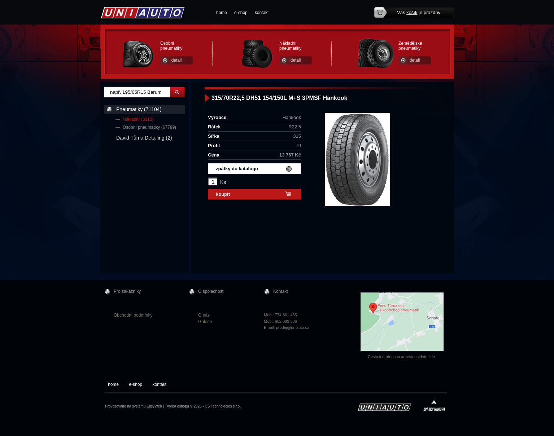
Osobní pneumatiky (171, 46)
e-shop (241, 12)
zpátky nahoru (434, 406)
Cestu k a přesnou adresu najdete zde (401, 356)
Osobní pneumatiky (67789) (149, 127)
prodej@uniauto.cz (292, 327)
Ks (223, 182)
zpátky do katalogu (237, 168)
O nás (204, 315)
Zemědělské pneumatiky (410, 46)
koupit (223, 194)
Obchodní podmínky (133, 315)
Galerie (205, 321)
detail (176, 60)
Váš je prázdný (418, 12)
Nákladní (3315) (138, 119)
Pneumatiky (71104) (138, 109)
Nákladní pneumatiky (290, 46)
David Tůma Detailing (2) (144, 138)
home (221, 12)
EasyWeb (154, 406)
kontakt (262, 12)
